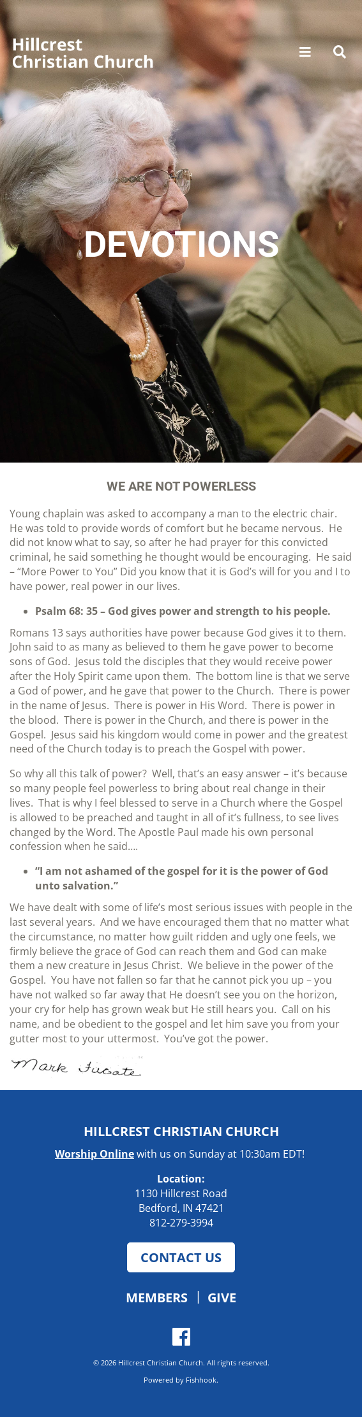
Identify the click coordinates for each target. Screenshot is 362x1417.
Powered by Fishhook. (181, 1380)
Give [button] (221, 1297)
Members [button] (157, 1297)
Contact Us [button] (181, 1257)
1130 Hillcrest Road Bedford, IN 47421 (181, 1200)
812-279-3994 (181, 1223)
